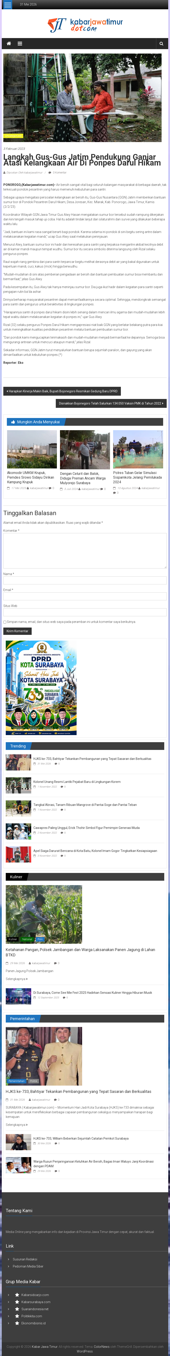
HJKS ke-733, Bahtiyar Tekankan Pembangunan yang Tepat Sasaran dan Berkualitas (92, 759)
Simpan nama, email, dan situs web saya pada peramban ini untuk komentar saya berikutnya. (71, 622)
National (27, 939)
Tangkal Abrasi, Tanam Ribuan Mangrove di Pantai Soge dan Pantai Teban (85, 805)
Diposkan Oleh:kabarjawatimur (24, 172)
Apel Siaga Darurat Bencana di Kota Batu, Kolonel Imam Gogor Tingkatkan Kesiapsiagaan (95, 851)
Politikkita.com (31, 1316)
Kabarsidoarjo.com (35, 1295)
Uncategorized (13, 135)
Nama (8, 574)
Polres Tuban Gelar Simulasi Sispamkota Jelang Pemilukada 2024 (137, 477)
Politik (33, 1081)
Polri (40, 939)
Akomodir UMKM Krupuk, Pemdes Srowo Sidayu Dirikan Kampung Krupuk (30, 477)
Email (8, 590)
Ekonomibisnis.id (33, 1323)
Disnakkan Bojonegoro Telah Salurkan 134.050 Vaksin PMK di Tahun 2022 (110, 403)
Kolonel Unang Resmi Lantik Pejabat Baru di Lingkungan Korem (77, 782)
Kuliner (13, 939)
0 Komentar (57, 172)
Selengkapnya (17, 979)
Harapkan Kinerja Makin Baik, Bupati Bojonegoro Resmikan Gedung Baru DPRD (63, 391)
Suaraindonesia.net (34, 1309)
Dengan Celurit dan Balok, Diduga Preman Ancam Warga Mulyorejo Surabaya (83, 478)
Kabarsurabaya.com (35, 1302)
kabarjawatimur (39, 488)
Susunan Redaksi (25, 1259)
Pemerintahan (17, 1081)
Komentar (11, 530)
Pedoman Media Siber (28, 1266)
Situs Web (10, 606)
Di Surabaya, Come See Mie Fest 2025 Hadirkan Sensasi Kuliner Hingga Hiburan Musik (92, 992)
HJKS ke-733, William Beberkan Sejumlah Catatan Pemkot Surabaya (81, 1138)
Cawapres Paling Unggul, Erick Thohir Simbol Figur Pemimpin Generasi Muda (86, 828)
